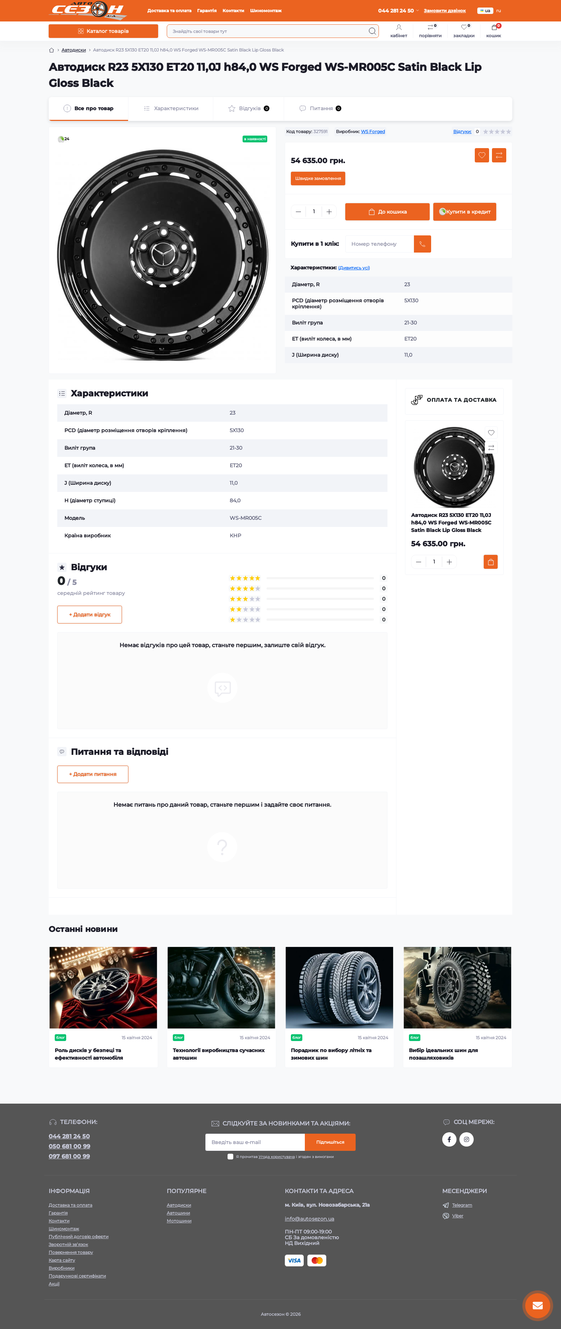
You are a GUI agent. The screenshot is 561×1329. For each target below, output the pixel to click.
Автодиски (74, 50)
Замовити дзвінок (445, 10)
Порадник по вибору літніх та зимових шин (331, 1054)
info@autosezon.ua (309, 1219)
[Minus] (298, 212)
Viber (457, 1215)
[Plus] (329, 212)
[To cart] (491, 562)
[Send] (422, 244)
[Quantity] (314, 211)
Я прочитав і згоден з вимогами (285, 1156)
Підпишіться (330, 1142)
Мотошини (179, 1220)
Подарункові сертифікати (77, 1276)
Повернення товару (71, 1252)
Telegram (462, 1205)
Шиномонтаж (266, 10)
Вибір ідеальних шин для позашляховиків (443, 1054)
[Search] (372, 31)
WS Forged (373, 131)
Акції (54, 1283)
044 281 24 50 (69, 1136)
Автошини (178, 1213)
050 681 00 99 (69, 1146)
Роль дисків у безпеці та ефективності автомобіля (89, 1054)
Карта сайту (62, 1260)
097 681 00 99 (69, 1156)
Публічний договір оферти (78, 1236)
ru (498, 10)
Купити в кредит (465, 212)
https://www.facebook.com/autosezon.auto (449, 1139)
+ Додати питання (93, 774)
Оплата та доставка (462, 400)
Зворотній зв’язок (68, 1244)
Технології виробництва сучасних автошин (218, 1054)
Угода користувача (277, 1156)
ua (485, 10)
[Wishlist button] (482, 155)
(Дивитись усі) (354, 267)
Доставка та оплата (169, 10)
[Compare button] (499, 155)
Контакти (233, 10)
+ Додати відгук (89, 614)
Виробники (61, 1268)
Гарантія (207, 10)
